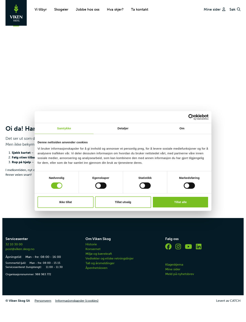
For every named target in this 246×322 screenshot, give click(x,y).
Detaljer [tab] (123, 128)
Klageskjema (174, 264)
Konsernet (93, 249)
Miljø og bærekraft (98, 254)
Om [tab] (181, 128)
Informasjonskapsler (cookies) (76, 301)
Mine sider (172, 269)
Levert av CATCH (228, 301)
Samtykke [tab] (64, 128)
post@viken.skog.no (20, 249)
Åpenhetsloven (96, 268)
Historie (91, 244)
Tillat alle (180, 202)
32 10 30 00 (14, 244)
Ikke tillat (65, 202)
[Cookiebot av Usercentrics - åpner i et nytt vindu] (191, 117)
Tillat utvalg (123, 202)
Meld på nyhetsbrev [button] (179, 274)
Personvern (43, 301)
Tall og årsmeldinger (100, 263)
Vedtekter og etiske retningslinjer (109, 258)
